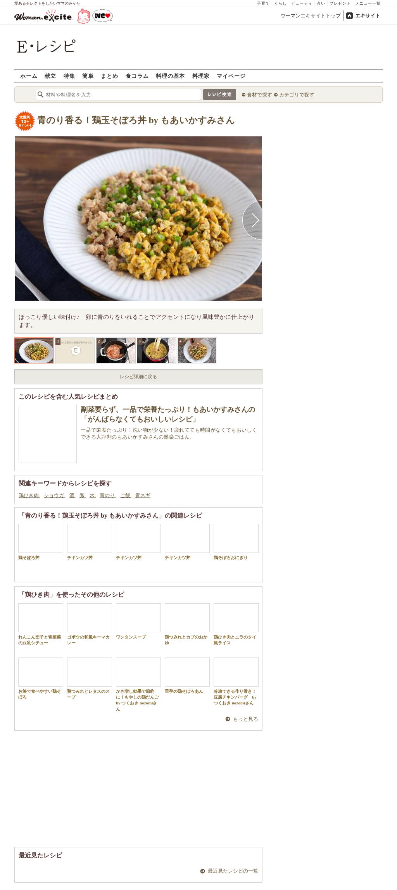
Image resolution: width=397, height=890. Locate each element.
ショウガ (54, 495)
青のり (108, 495)
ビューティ (301, 3)
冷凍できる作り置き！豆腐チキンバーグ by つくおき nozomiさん (236, 682)
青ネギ (142, 495)
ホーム (29, 75)
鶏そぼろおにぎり (236, 542)
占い (321, 3)
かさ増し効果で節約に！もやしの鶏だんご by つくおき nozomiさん (138, 684)
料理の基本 (170, 75)
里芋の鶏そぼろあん (187, 676)
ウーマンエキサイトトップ (310, 16)
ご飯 (125, 495)
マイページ (231, 75)
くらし (280, 3)
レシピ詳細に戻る (138, 376)
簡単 (88, 75)
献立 (50, 75)
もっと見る (245, 719)
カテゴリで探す (296, 95)
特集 (69, 75)
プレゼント (340, 3)
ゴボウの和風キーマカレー (89, 624)
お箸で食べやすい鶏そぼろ (40, 678)
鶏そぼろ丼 (40, 542)
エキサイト (367, 16)
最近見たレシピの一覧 (233, 871)
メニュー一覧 (368, 3)
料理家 (201, 75)
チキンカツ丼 (89, 542)
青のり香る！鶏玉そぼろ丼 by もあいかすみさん (136, 120)
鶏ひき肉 (29, 495)
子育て (263, 3)
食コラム (137, 75)
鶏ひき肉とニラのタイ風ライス (236, 624)
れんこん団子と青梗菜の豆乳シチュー (40, 624)
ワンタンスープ (138, 621)
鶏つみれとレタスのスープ (89, 678)
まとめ (109, 75)
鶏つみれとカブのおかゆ (187, 624)
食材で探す (259, 95)
